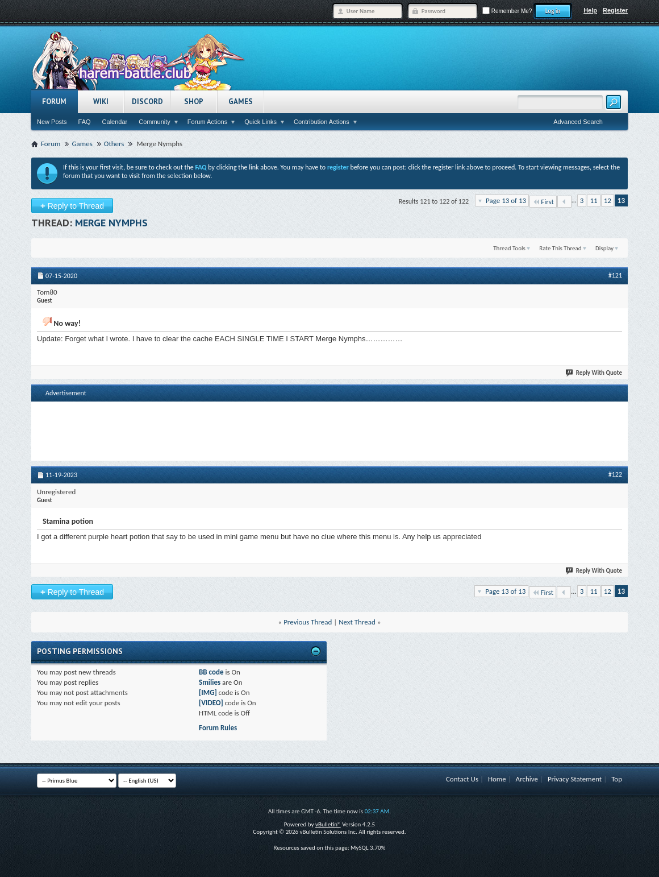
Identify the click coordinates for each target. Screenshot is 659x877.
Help (590, 10)
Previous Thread (307, 622)
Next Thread (357, 622)
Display (604, 248)
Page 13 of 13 (506, 200)
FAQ (84, 121)
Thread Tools (509, 248)
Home (497, 779)
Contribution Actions (321, 121)
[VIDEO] (211, 702)
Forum (54, 101)
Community (154, 121)
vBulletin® (328, 824)
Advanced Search (578, 121)
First (543, 201)
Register (615, 10)
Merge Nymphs (111, 222)
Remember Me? (507, 11)
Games (240, 101)
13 (621, 200)
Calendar (115, 121)
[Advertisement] (329, 430)
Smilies (209, 682)
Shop (193, 101)
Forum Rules (218, 727)
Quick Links (260, 121)
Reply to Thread (72, 205)
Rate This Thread (560, 248)
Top (616, 779)
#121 (615, 275)
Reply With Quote (594, 373)
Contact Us (462, 779)
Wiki (101, 101)
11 (593, 200)
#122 (615, 474)
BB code (211, 672)
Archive (527, 779)
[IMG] (208, 692)
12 (607, 200)
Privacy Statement (575, 779)
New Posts (52, 121)
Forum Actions (207, 121)
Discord (147, 101)
